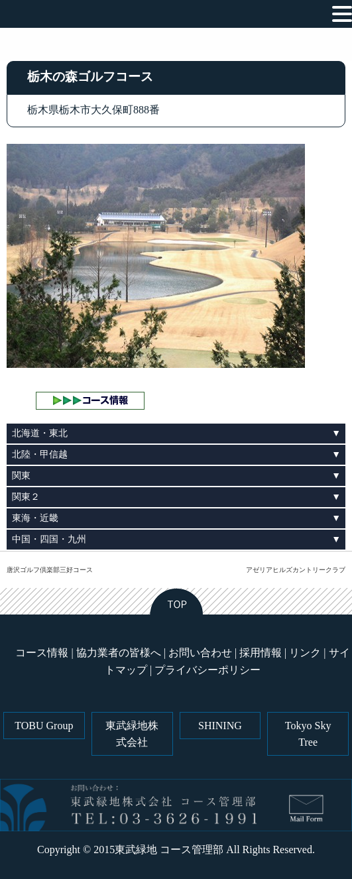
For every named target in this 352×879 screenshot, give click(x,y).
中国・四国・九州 (49, 539)
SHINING (220, 725)
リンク (305, 652)
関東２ (26, 497)
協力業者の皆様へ (118, 652)
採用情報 (260, 652)
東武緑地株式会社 (131, 734)
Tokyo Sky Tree (308, 734)
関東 (21, 476)
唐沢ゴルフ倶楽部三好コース (50, 569)
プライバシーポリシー (207, 669)
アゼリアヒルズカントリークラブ (295, 569)
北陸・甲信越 (40, 454)
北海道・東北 (40, 433)
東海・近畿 (35, 518)
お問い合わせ (200, 652)
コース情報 (41, 652)
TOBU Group (44, 725)
